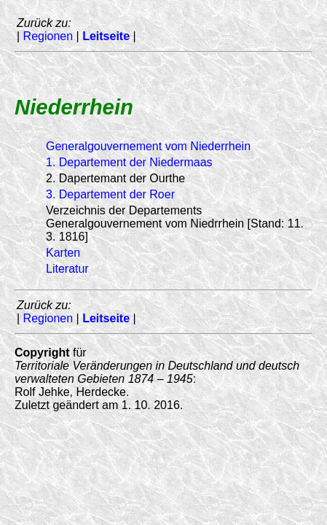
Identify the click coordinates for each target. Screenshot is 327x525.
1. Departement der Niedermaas (129, 162)
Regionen (48, 36)
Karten (63, 252)
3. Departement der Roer (110, 194)
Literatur (67, 268)
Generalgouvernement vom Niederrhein (148, 146)
